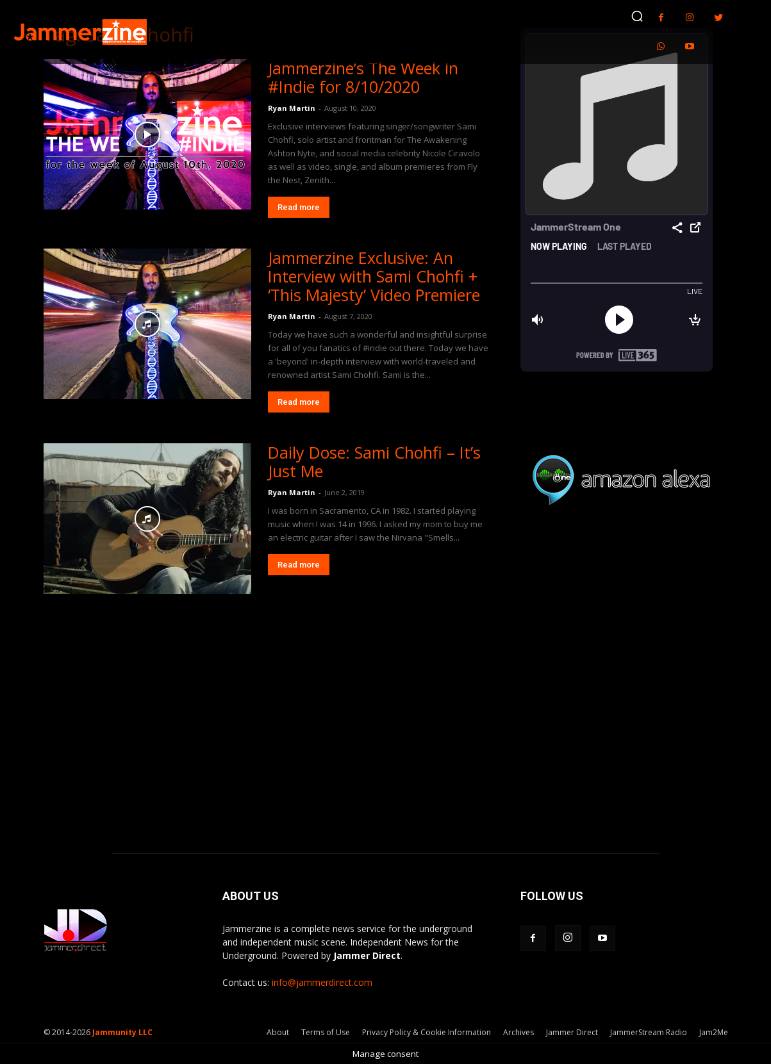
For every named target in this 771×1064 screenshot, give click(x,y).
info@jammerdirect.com (322, 982)
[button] (637, 16)
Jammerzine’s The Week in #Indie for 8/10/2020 (363, 77)
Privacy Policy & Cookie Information (426, 1032)
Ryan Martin (291, 108)
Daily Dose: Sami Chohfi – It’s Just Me (374, 461)
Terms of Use (325, 1032)
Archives (518, 1032)
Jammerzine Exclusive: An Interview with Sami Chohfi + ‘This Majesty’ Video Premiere (374, 276)
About (278, 1032)
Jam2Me (713, 1032)
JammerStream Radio (648, 1032)
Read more (299, 207)
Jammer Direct (572, 1032)
